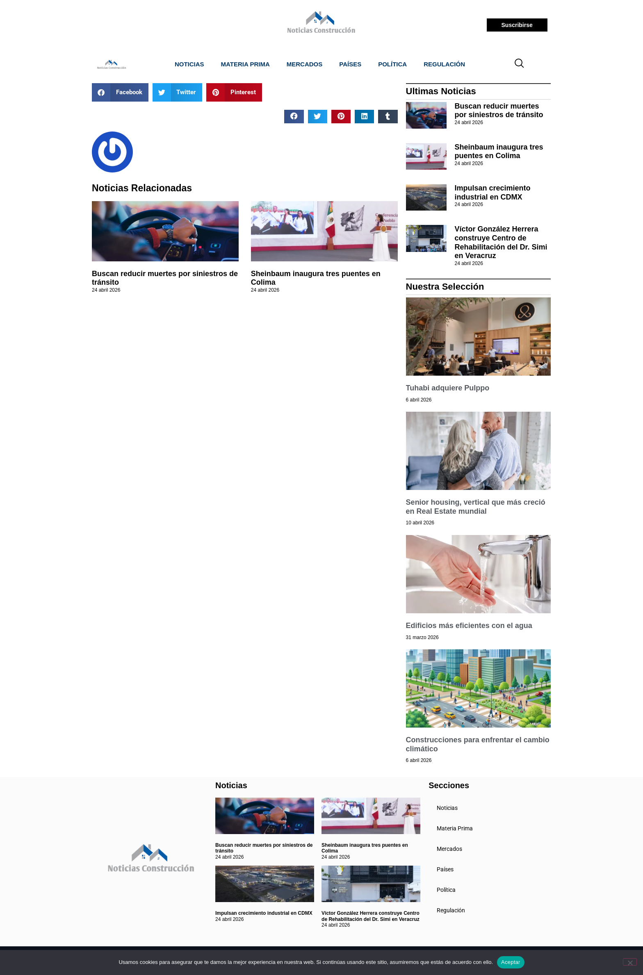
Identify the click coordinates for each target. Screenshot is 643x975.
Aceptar (510, 962)
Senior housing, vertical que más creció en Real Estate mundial (475, 506)
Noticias (189, 64)
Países (350, 64)
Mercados (305, 64)
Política (392, 64)
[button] (120, 92)
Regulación (444, 64)
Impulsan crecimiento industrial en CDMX (493, 192)
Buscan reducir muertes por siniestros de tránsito (499, 110)
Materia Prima (245, 64)
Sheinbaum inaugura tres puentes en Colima (499, 151)
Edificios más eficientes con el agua (469, 625)
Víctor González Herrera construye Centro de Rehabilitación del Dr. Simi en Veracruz (501, 242)
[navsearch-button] (519, 64)
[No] (630, 962)
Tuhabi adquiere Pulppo (448, 388)
